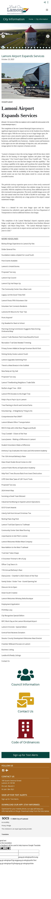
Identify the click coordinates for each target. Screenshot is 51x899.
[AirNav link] (6, 770)
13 (34, 47)
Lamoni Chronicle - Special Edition (14, 627)
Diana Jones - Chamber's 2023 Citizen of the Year (19, 576)
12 (31, 47)
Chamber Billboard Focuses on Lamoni (15, 644)
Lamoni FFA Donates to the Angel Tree (15, 394)
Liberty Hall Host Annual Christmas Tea (16, 513)
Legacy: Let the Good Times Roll (13, 295)
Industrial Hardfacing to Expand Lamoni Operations (20, 502)
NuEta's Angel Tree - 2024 (11, 388)
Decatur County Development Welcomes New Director (21, 638)
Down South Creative (9, 593)
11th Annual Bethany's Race (11, 570)
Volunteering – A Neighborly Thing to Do (16, 411)
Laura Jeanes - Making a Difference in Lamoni (18, 439)
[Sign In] (44, 2)
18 (49, 47)
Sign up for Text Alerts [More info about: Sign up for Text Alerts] (25, 755)
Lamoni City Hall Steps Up (11, 283)
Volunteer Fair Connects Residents (14, 306)
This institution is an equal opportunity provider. (17, 829)
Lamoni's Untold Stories (10, 266)
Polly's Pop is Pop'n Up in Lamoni (13, 399)
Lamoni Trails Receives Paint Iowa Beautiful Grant (20, 337)
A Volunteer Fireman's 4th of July (13, 559)
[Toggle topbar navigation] (47, 2)
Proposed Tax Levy (8, 272)
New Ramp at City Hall (9, 371)
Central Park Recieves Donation (13, 633)
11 (28, 47)
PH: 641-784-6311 (8, 786)
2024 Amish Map (7, 490)
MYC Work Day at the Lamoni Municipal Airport (19, 621)
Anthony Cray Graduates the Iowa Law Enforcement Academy (24, 451)
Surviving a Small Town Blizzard (13, 496)
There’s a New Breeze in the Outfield (15, 365)
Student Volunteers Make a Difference (15, 445)
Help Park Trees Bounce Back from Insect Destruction (21, 473)
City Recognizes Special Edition (12, 615)
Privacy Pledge (6, 825)
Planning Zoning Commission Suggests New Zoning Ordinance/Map (20, 330)
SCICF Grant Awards (8, 507)
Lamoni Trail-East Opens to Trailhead (15, 525)
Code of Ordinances (26, 742)
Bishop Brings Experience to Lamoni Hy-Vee (17, 244)
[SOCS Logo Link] (5, 818)
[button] (47, 10)
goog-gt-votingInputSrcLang (28, 857)
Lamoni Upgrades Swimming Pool (14, 360)
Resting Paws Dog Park (10, 519)
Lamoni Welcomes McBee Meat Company (16, 542)
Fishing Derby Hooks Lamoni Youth (14, 354)
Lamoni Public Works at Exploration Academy (18, 468)
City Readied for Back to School (13, 323)
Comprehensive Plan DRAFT (11, 416)
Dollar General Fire (8, 249)
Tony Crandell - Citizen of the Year (14, 434)
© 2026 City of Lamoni (19, 819)
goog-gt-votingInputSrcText (26, 860)
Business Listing (7, 650)
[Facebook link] (3, 770)
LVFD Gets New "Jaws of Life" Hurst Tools (16, 479)
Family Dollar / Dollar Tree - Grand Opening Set (19, 581)
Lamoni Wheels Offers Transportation (15, 422)
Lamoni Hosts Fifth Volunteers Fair (14, 300)
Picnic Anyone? (6, 317)
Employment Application (10, 604)
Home (31, 19)
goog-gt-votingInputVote (25, 863)
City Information (42, 19)
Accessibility (5, 822)
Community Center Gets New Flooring (15, 530)
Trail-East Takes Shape (10, 553)
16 (43, 47)
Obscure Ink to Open (9, 587)
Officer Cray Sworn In (9, 564)
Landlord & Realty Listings (11, 655)
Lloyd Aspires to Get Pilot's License (14, 536)
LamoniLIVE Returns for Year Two (14, 312)
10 (25, 47)
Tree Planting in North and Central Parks (16, 405)
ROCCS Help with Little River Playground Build (18, 428)
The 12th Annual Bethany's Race (13, 456)
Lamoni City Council (8, 278)
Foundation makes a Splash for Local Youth (17, 255)
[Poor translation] (7, 848)
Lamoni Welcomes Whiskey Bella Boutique (17, 598)
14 (37, 47)
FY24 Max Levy (6, 610)
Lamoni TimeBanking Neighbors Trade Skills (18, 382)
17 (46, 47)
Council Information (25, 684)
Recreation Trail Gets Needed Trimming (16, 343)
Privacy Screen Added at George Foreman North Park (21, 348)
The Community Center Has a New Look (16, 289)
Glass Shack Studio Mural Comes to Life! (16, 462)
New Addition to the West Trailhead (14, 547)
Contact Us (5, 661)
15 (40, 47)
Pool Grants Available (9, 261)
